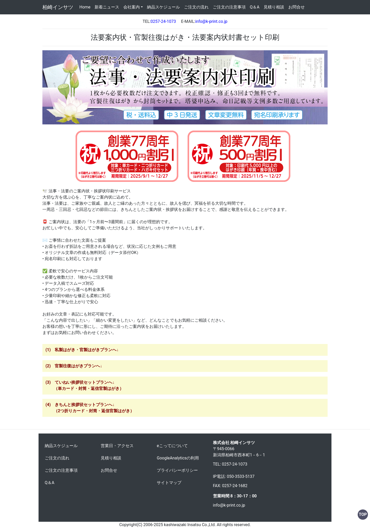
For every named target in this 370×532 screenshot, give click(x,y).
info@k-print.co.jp (229, 505)
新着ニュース (107, 7)
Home (85, 6)
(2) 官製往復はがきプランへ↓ (73, 365)
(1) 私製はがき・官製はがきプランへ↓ (81, 349)
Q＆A (254, 7)
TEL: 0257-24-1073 (230, 464)
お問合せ (296, 7)
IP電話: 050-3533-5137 (234, 476)
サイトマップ (169, 482)
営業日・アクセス (117, 445)
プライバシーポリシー (177, 470)
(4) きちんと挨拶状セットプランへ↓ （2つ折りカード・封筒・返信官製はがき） (89, 407)
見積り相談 (274, 7)
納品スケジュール (163, 7)
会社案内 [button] (131, 7)
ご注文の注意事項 (229, 7)
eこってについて (172, 445)
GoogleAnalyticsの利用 (178, 458)
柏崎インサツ (57, 7)
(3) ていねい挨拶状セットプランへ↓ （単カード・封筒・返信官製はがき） (84, 385)
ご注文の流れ (196, 7)
